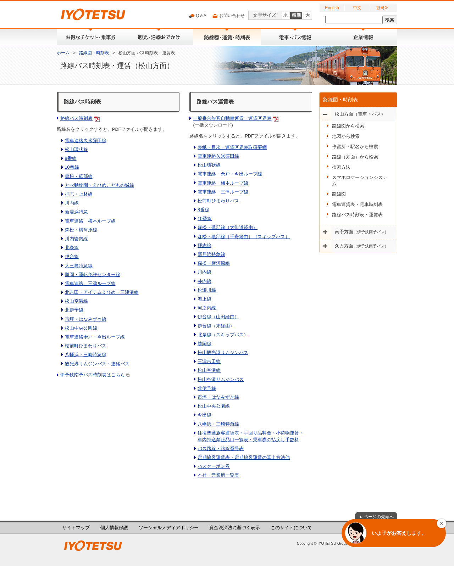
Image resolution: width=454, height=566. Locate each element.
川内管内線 (76, 238)
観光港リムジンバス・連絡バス (97, 364)
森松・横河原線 (81, 230)
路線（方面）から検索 (355, 157)
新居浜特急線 (211, 254)
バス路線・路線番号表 (221, 448)
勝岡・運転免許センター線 (92, 274)
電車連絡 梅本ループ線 (90, 221)
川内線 (72, 203)
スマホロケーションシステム (359, 181)
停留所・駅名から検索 (355, 146)
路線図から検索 (348, 126)
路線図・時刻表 (94, 52)
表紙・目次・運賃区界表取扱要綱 (232, 147)
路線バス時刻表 (76, 118)
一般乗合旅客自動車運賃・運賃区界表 (232, 118)
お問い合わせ (228, 16)
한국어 (382, 7)
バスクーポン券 (214, 466)
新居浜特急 (76, 211)
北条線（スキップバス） (223, 334)
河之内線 (207, 308)
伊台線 (72, 256)
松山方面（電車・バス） (360, 114)
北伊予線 (74, 310)
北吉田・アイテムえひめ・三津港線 (102, 292)
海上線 (204, 299)
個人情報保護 (114, 527)
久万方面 (361, 245)
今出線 (204, 415)
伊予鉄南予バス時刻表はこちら (94, 374)
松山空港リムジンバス (221, 379)
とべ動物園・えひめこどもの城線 (99, 185)
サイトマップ (76, 527)
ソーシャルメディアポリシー (169, 527)
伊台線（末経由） (216, 326)
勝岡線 (204, 343)
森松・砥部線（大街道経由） (228, 227)
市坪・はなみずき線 (85, 319)
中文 (357, 7)
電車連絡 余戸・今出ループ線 (230, 174)
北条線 (72, 247)
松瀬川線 (207, 290)
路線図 (339, 194)
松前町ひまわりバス (85, 345)
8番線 (71, 158)
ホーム (63, 52)
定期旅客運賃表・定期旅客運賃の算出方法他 (244, 457)
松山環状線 (76, 149)
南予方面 (361, 231)
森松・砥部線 (79, 176)
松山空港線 (76, 301)
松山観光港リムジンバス (223, 352)
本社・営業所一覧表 (218, 475)
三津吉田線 (209, 361)
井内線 (204, 281)
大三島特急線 (79, 265)
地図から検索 (346, 136)
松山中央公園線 (81, 328)
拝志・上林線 (79, 194)
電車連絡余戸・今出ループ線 (95, 337)
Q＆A (197, 16)
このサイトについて (291, 527)
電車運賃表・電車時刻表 (357, 204)
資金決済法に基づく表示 (234, 527)
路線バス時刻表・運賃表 (357, 214)
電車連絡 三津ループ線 (90, 283)
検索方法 (341, 167)
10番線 (72, 167)
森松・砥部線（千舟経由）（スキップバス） (244, 236)
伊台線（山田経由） (218, 316)
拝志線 (204, 245)
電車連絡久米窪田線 (85, 140)
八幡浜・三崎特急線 (85, 354)
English (332, 7)
